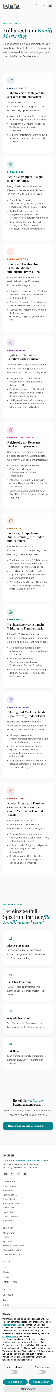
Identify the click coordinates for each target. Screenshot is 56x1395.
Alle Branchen (9, 1233)
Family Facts (8, 1190)
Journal (6, 1267)
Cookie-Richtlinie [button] (10, 1336)
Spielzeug (7, 1241)
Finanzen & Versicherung (13, 1254)
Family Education (10, 1216)
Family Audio (8, 1208)
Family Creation (10, 1195)
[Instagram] (12, 1173)
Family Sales (8, 1220)
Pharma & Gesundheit (12, 1250)
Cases (6, 1305)
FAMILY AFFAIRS (10, 1282)
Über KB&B (8, 1295)
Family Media (8, 1212)
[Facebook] (25, 1173)
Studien (6, 1272)
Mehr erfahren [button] (28, 1389)
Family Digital (9, 1199)
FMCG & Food (9, 1237)
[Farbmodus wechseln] (43, 5)
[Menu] (50, 5)
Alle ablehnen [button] (15, 1382)
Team (5, 1300)
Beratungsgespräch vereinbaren (28, 1128)
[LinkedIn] (5, 1173)
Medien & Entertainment (13, 1246)
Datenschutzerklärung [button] (12, 1325)
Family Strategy (10, 1186)
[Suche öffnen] (36, 5)
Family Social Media (11, 1203)
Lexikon (6, 1277)
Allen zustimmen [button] (41, 1382)
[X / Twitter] (18, 1173)
